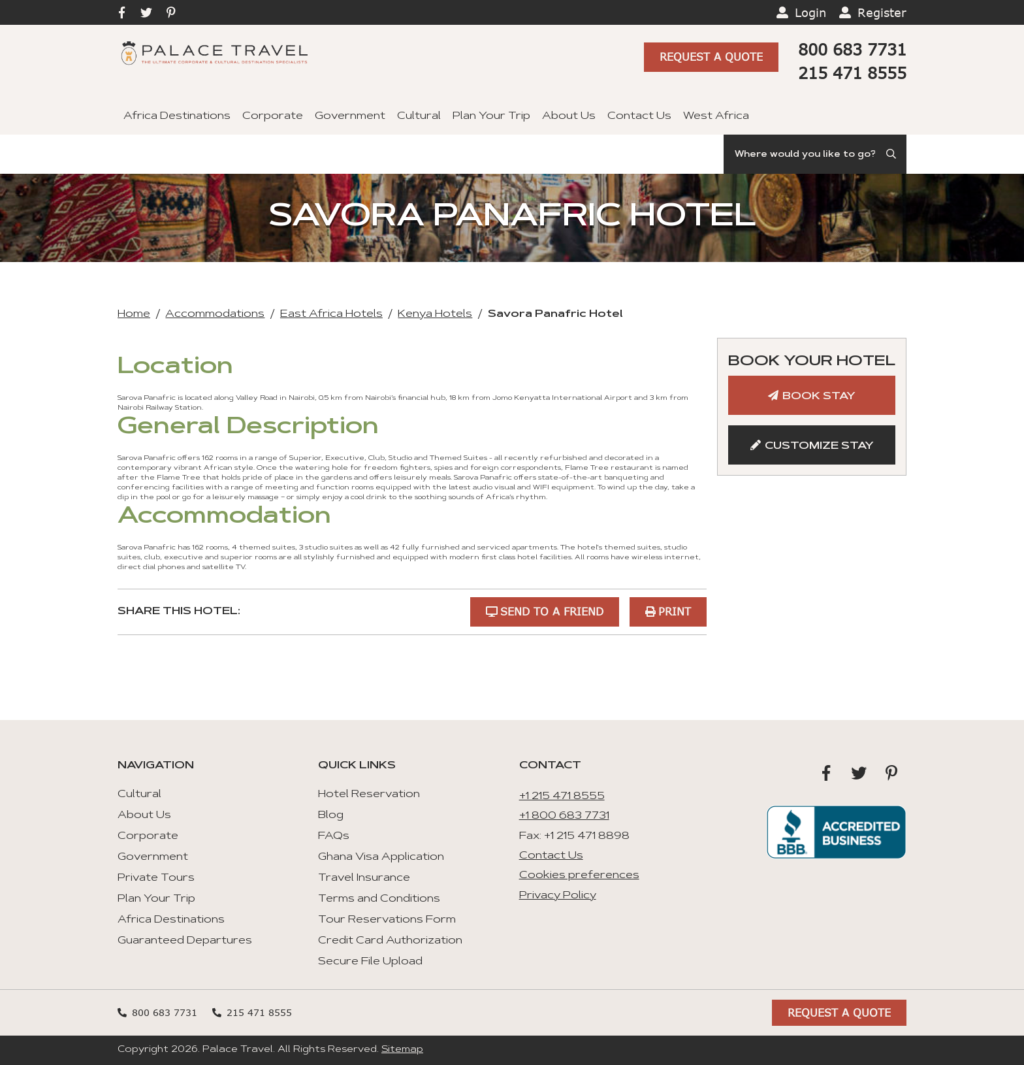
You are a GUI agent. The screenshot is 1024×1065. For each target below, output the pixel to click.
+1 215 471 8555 (562, 796)
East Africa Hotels (331, 314)
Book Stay (819, 396)
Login (810, 12)
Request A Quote (711, 56)
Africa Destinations (177, 116)
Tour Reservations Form (387, 920)
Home (134, 314)
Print (674, 611)
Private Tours (156, 878)
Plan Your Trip (491, 116)
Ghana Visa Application (381, 857)
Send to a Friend (551, 611)
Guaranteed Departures (185, 941)
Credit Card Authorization (390, 941)
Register (881, 12)
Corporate (272, 116)
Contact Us (639, 116)
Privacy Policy (557, 896)
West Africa (716, 116)
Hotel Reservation (369, 794)
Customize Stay (819, 446)
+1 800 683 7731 (564, 816)
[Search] (815, 154)
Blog (331, 815)
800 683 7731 (852, 49)
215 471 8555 (852, 72)
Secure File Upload (370, 962)
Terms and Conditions (379, 899)
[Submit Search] (892, 154)
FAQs (333, 836)
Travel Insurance (364, 878)
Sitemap (402, 1050)
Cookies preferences (579, 875)
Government (350, 116)
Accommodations (214, 314)
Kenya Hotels (435, 314)
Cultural (419, 116)
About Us (569, 116)
